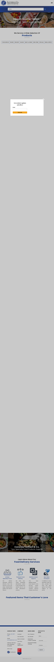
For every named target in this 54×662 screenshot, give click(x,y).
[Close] (43, 99)
